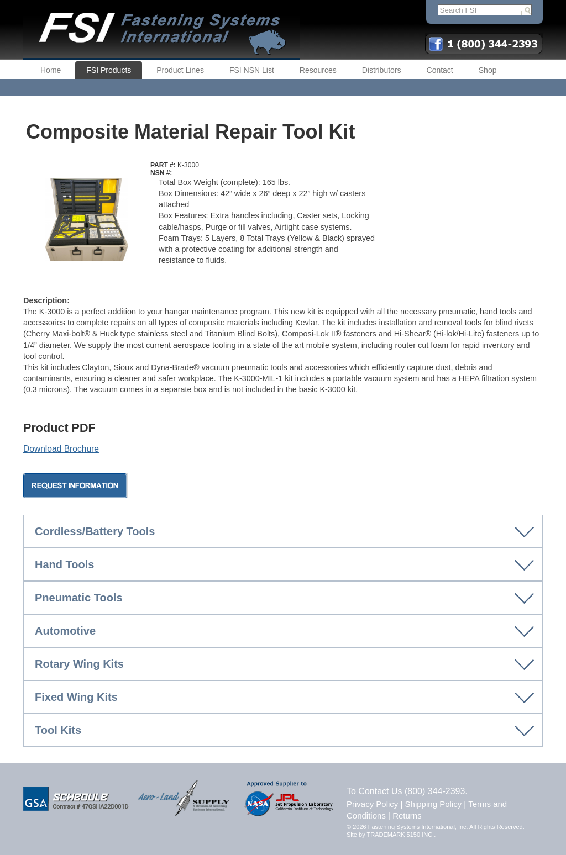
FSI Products (108, 70)
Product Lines (180, 70)
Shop (488, 70)
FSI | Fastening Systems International (161, 30)
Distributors (381, 70)
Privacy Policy (372, 804)
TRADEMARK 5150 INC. (400, 834)
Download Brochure (61, 448)
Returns (407, 815)
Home (50, 70)
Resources (318, 70)
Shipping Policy (433, 804)
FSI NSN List (251, 70)
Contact (440, 70)
